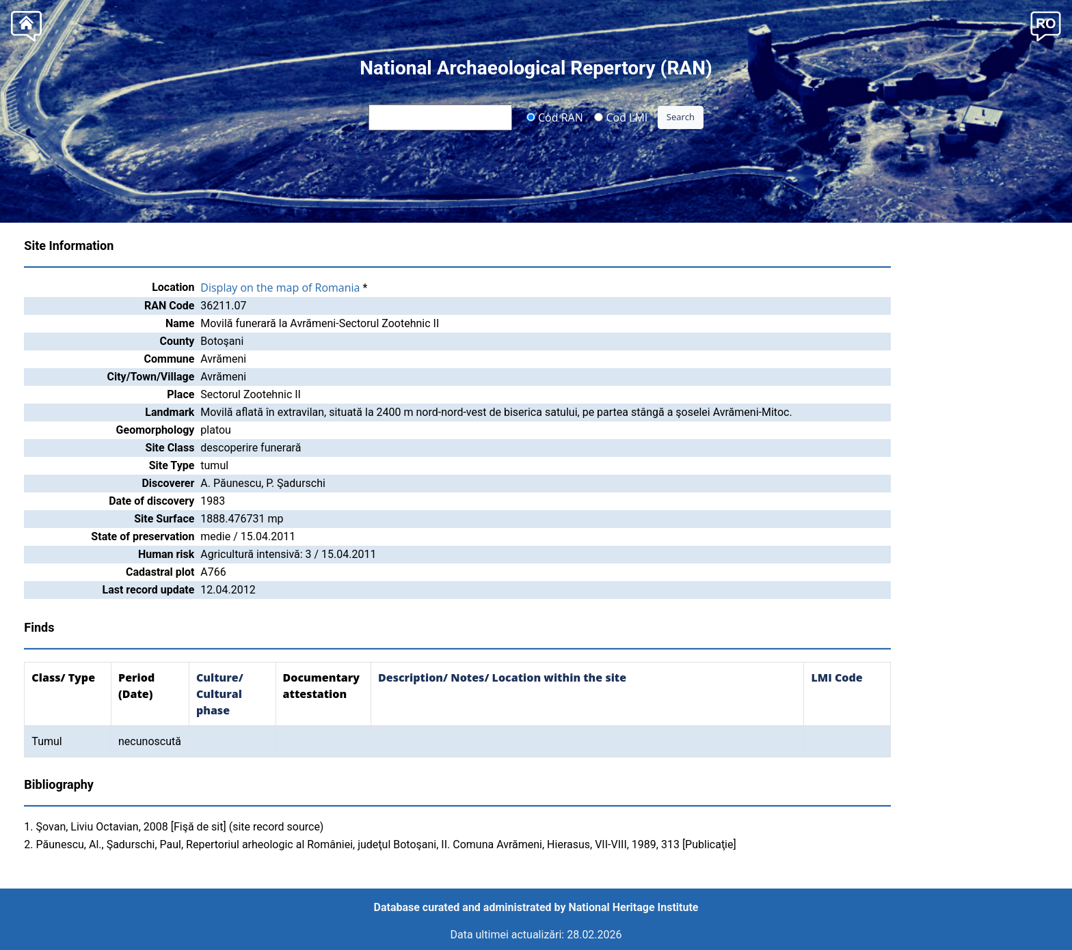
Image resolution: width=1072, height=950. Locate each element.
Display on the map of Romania (280, 287)
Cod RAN (554, 116)
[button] (1045, 25)
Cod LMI (620, 116)
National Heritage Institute (634, 907)
